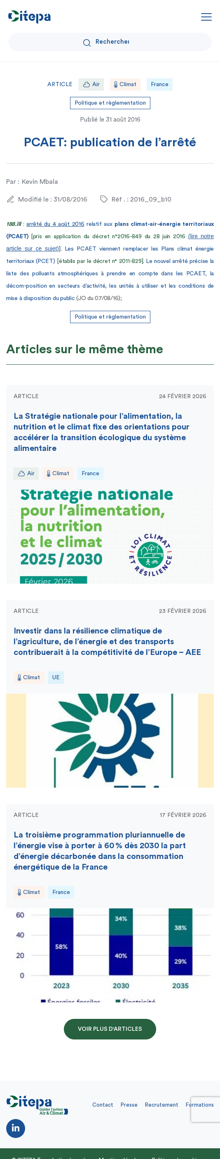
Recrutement (161, 1104)
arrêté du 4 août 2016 (55, 224)
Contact (102, 1104)
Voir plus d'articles (110, 1029)
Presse (129, 1104)
